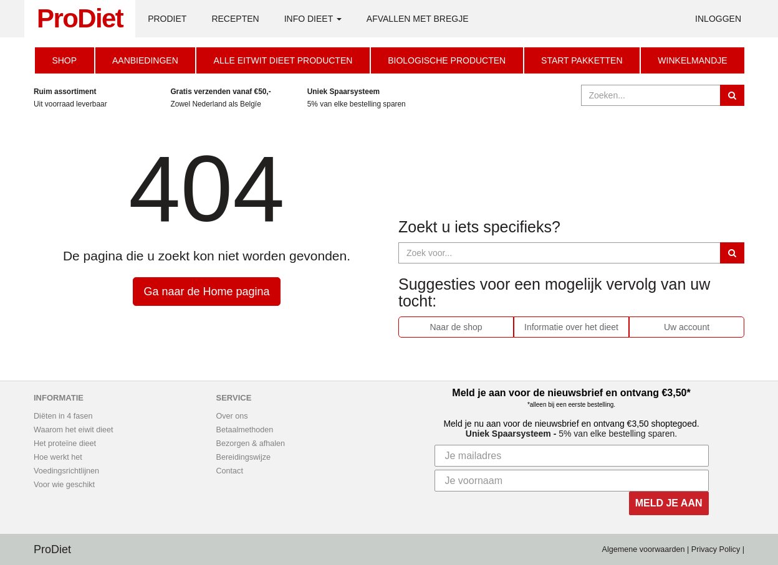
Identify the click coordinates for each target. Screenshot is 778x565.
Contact (229, 471)
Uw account (686, 327)
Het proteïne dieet (65, 443)
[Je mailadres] (572, 456)
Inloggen (718, 19)
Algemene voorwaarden (643, 549)
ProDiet (80, 18)
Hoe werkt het (58, 457)
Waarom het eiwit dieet (73, 429)
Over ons (232, 416)
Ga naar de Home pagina (206, 291)
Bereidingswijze (243, 457)
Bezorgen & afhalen (251, 443)
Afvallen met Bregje (418, 19)
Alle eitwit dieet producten (283, 60)
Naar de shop (456, 327)
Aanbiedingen (145, 60)
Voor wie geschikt (64, 484)
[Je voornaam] (572, 480)
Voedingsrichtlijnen (66, 471)
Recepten (235, 19)
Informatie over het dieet (571, 327)
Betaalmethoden (245, 429)
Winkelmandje (692, 60)
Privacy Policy (715, 549)
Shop (64, 60)
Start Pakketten (581, 60)
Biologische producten (447, 60)
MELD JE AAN (669, 503)
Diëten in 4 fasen (63, 416)
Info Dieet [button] (313, 19)
